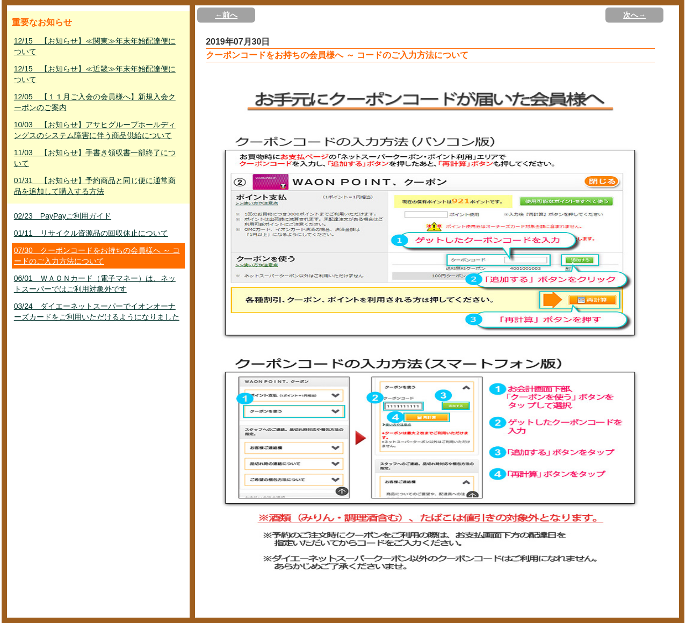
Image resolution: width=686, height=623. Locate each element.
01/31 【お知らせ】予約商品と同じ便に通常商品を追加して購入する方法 (95, 185)
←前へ (226, 15)
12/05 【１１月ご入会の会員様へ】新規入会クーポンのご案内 (95, 102)
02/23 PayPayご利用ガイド (62, 216)
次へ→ (634, 15)
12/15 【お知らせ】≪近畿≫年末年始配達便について (95, 74)
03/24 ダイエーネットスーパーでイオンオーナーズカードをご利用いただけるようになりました (96, 311)
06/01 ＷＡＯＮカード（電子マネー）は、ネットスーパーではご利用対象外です (95, 283)
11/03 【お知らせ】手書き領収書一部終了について (95, 158)
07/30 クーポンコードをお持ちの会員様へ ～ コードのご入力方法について (97, 255)
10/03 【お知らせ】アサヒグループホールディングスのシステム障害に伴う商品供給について (95, 130)
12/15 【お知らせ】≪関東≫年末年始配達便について (95, 46)
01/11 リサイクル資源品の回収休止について (91, 233)
